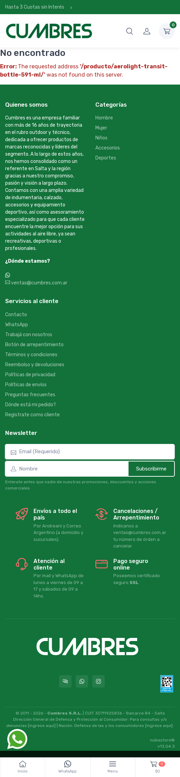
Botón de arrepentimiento (34, 345)
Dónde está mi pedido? (30, 405)
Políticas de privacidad (30, 375)
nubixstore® (162, 740)
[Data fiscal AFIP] (167, 683)
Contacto (16, 315)
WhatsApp (16, 325)
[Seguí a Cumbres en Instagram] (98, 681)
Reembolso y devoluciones (34, 365)
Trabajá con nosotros (28, 335)
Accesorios (107, 148)
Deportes (105, 158)
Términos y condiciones (31, 355)
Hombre (104, 118)
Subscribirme (151, 469)
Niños (101, 138)
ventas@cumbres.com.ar (36, 283)
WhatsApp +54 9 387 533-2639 (47, 276)
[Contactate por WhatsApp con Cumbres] (82, 681)
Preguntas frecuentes (30, 395)
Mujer (101, 128)
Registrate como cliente (32, 415)
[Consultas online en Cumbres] (65, 681)
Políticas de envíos (26, 385)
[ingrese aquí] (42, 725)
